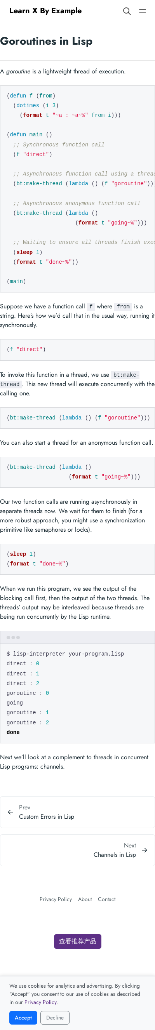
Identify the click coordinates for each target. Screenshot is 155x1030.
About (85, 899)
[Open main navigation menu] (142, 10)
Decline (55, 1017)
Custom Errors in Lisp (46, 816)
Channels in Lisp (115, 854)
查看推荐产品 (77, 941)
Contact (106, 899)
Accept (23, 1017)
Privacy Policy (56, 899)
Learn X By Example (45, 10)
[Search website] (127, 10)
